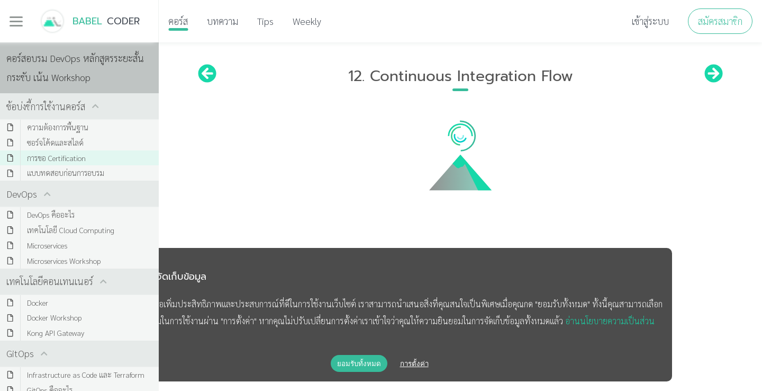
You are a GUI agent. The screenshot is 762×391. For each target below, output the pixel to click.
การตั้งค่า (414, 364)
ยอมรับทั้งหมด (359, 364)
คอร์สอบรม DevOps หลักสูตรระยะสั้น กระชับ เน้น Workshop (75, 67)
